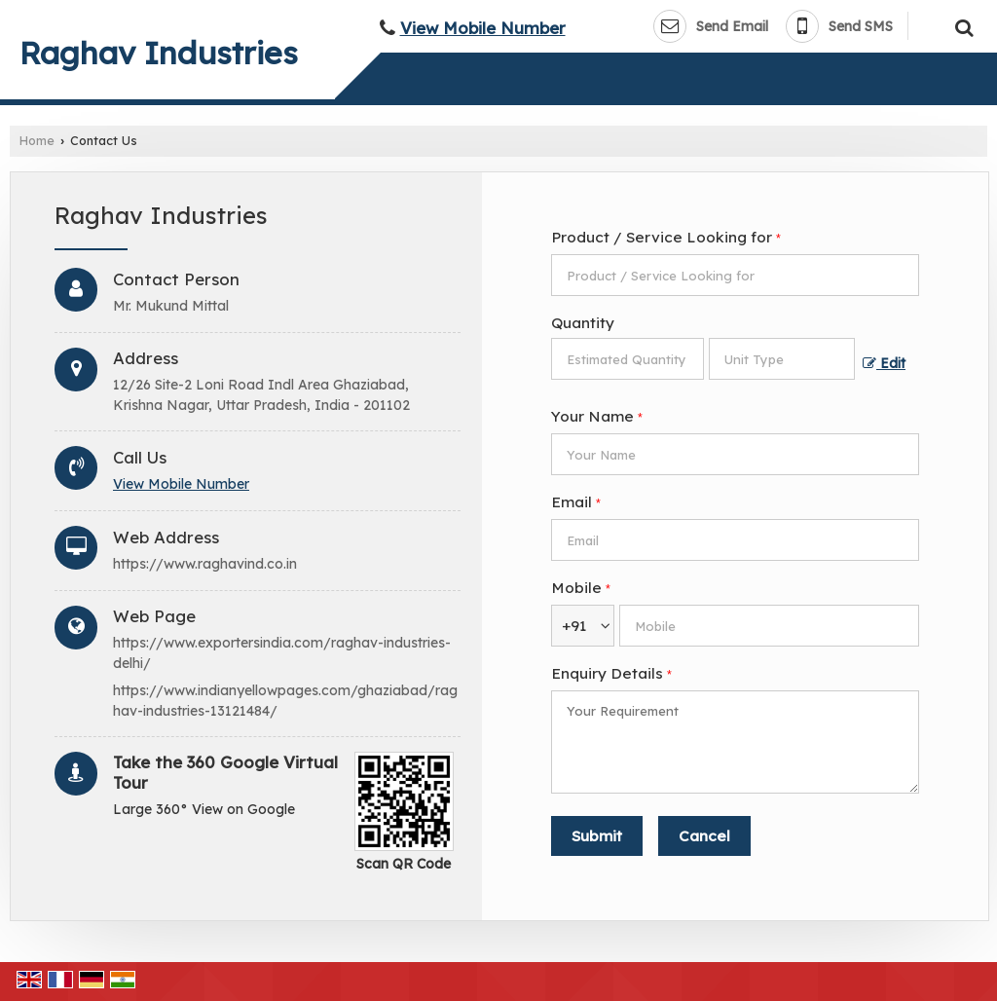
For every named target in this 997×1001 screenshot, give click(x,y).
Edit (884, 362)
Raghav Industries (158, 52)
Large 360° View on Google (204, 809)
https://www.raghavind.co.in (205, 564)
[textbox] (782, 359)
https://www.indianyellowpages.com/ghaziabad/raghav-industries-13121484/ (285, 701)
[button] (483, 28)
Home (37, 140)
